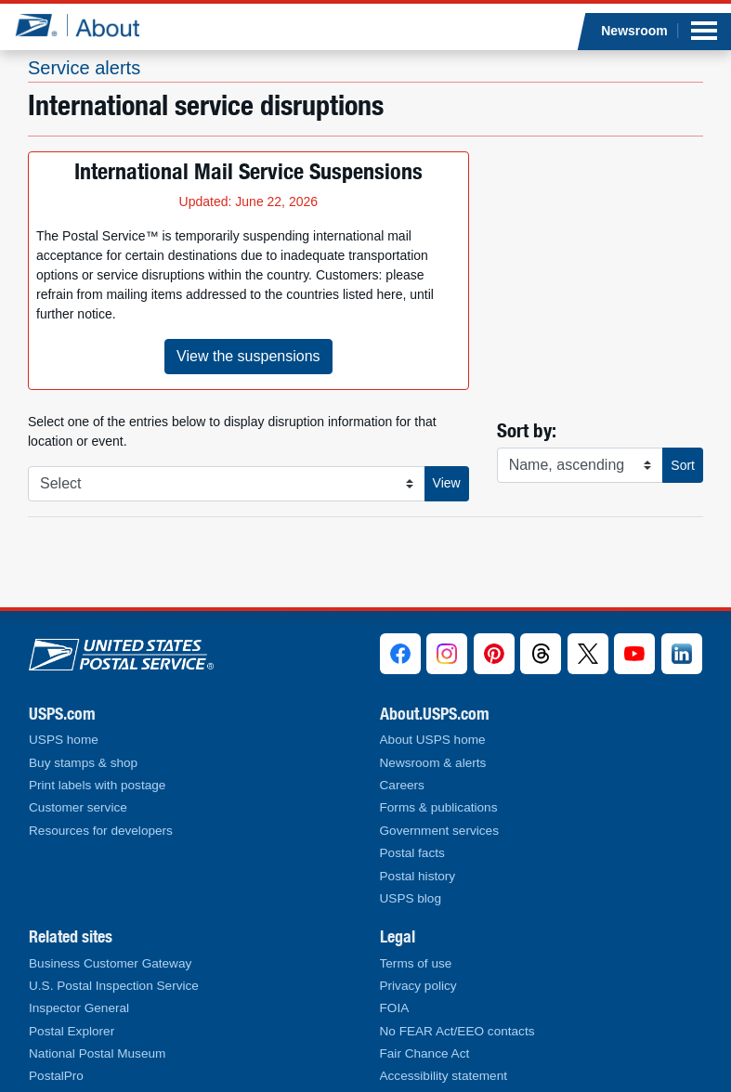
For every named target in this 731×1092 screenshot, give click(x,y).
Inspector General (79, 1008)
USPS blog (411, 898)
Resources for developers (101, 831)
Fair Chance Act (425, 1053)
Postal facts (412, 853)
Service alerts (84, 68)
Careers (402, 785)
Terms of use (416, 963)
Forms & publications (439, 807)
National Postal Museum (97, 1053)
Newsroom (634, 30)
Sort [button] (683, 465)
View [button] (447, 482)
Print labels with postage (97, 785)
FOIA (395, 1008)
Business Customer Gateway (110, 963)
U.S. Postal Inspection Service (114, 986)
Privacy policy (418, 986)
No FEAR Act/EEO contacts (457, 1031)
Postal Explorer (71, 1031)
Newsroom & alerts (433, 763)
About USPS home (433, 740)
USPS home (63, 740)
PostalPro (56, 1076)
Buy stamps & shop (83, 763)
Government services (439, 831)
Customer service (78, 807)
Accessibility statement (444, 1076)
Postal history (418, 876)
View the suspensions (248, 356)
